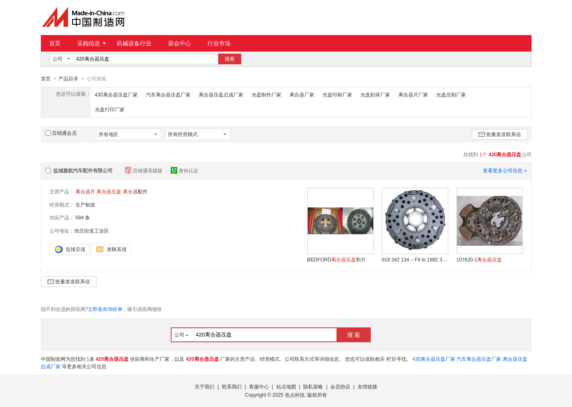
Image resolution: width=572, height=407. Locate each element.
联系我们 (232, 386)
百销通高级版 (144, 170)
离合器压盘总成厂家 (221, 94)
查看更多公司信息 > (505, 170)
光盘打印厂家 (110, 109)
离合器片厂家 (413, 94)
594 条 (82, 217)
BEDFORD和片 (336, 259)
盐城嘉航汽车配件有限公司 (83, 170)
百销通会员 (61, 133)
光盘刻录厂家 (375, 94)
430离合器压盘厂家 (116, 94)
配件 (135, 191)
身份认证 (184, 170)
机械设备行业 (134, 43)
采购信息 (91, 43)
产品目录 (68, 79)
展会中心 (179, 43)
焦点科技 (295, 395)
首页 (55, 43)
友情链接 (367, 386)
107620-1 (479, 259)
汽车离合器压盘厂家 (168, 94)
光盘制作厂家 (266, 94)
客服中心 (259, 386)
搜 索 (353, 334)
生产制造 (85, 204)
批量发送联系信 (499, 134)
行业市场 (219, 43)
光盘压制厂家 (451, 94)
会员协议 (340, 386)
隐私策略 (313, 386)
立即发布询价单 (105, 309)
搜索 (230, 59)
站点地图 (286, 386)
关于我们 (204, 386)
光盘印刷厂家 (337, 94)
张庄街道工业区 (91, 230)
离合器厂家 (302, 94)
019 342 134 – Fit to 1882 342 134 (415, 259)
